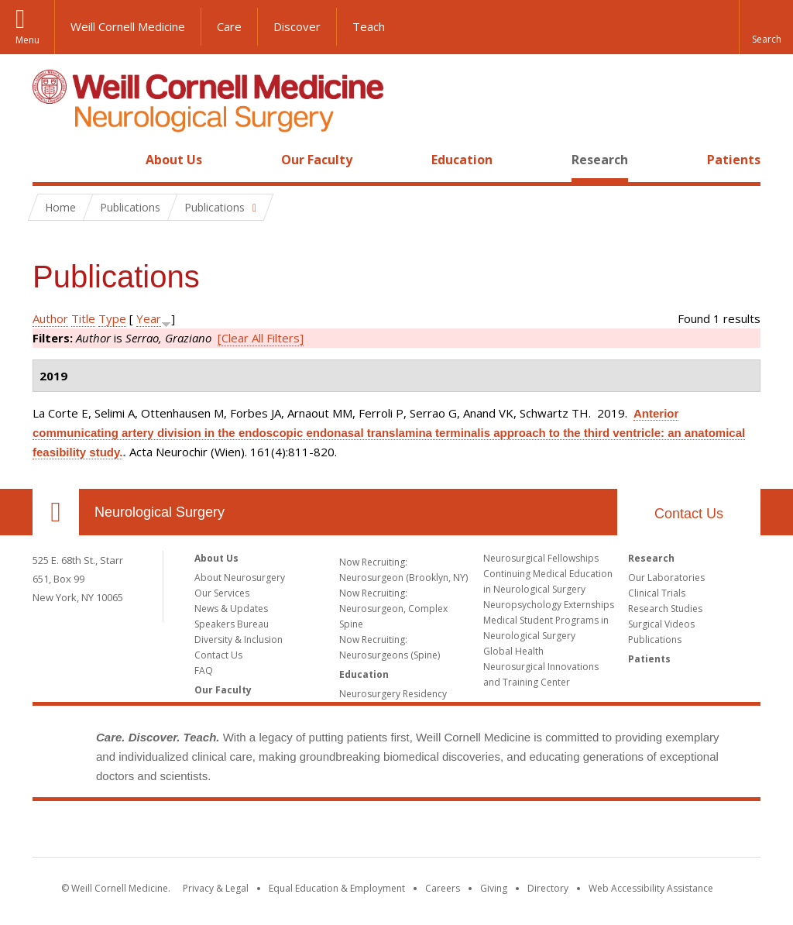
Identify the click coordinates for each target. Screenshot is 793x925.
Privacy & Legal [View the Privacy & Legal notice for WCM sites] (216, 888)
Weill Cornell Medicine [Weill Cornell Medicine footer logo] (396, 832)
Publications (654, 639)
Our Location (56, 512)
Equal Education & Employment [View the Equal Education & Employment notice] (337, 888)
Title (83, 318)
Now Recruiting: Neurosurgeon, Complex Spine (393, 608)
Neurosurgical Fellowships (541, 558)
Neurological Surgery (159, 512)
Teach (368, 26)
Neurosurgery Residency (393, 693)
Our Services (221, 593)
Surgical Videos (661, 624)
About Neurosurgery (239, 577)
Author (50, 318)
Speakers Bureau (231, 624)
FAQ (203, 670)
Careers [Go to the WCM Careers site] (442, 888)
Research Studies (665, 608)
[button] (766, 27)
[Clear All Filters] (261, 338)
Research (600, 159)
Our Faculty (316, 159)
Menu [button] (27, 39)
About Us (174, 159)
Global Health (513, 651)
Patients (733, 159)
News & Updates (231, 608)
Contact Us (688, 513)
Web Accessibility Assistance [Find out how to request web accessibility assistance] (651, 888)
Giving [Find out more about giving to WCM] (493, 888)
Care (229, 26)
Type (112, 318)
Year (148, 318)
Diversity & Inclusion (238, 639)
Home (49, 159)
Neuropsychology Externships (548, 604)
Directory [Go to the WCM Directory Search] (547, 888)
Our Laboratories (666, 577)
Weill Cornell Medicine (127, 26)
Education (462, 159)
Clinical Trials (656, 593)
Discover (297, 26)
